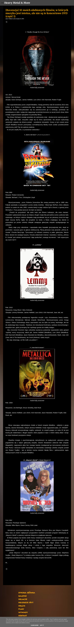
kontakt (22, 615)
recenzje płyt (25, 602)
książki (21, 605)
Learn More (34, 625)
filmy (21, 608)
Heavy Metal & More (17, 2)
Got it (42, 625)
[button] (6, 22)
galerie (22, 595)
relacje (22, 599)
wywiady (23, 612)
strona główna (26, 592)
